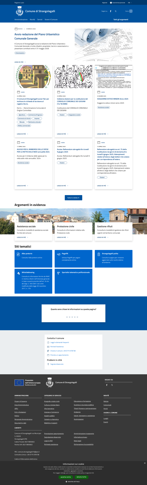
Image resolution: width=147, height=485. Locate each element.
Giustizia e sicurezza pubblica (84, 405)
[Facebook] (107, 11)
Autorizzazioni (79, 419)
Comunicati (107, 405)
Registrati (104, 3)
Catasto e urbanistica (51, 419)
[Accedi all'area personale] (117, 2)
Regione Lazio (19, 2)
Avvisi (20, 29)
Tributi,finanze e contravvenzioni (85, 408)
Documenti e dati (20, 423)
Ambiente (77, 412)
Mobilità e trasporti (50, 423)
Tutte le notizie (73, 198)
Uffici (16, 408)
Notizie (106, 401)
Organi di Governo (21, 401)
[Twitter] (112, 11)
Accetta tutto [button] (66, 477)
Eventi (106, 422)
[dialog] (73, 473)
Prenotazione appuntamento (54, 433)
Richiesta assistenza (51, 444)
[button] (73, 482)
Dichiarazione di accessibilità (83, 444)
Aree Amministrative (22, 405)
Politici (17, 416)
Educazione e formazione (82, 401)
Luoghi (106, 418)
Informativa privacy (80, 437)
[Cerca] (130, 11)
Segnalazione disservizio (52, 437)
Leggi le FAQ (48, 441)
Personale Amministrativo (23, 419)
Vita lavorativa (49, 408)
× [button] (144, 463)
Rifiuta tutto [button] (81, 477)
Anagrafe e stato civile (51, 401)
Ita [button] (130, 3)
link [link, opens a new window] (93, 473)
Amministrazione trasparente (84, 433)
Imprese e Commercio (51, 412)
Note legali (77, 441)
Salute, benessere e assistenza (84, 415)
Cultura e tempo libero (51, 405)
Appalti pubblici (49, 416)
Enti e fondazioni (20, 412)
